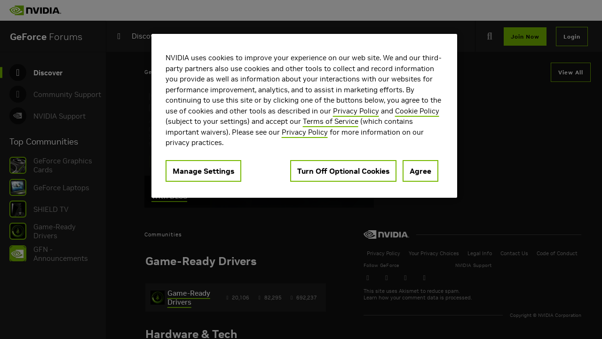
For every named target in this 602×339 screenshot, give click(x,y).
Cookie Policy (417, 110)
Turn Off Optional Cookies (343, 171)
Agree (420, 171)
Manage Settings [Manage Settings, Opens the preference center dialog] (203, 171)
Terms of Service (330, 121)
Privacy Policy (356, 110)
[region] (304, 116)
